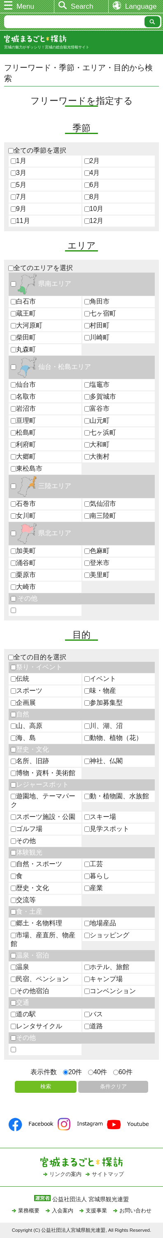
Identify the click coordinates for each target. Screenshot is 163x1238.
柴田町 (23, 337)
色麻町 (96, 550)
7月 (18, 196)
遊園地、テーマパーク (43, 800)
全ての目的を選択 (37, 657)
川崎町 (96, 337)
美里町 (96, 574)
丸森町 (23, 349)
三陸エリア (41, 485)
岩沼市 (23, 408)
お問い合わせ (135, 1210)
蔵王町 (23, 313)
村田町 (96, 325)
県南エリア (41, 283)
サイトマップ (108, 1174)
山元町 (96, 420)
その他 (24, 598)
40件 (97, 1071)
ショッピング (106, 935)
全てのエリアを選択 (40, 267)
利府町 (23, 444)
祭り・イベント (36, 666)
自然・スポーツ (36, 863)
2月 (92, 160)
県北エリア (41, 532)
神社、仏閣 (103, 760)
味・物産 (100, 690)
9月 (18, 208)
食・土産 (26, 911)
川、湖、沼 (103, 725)
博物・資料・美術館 (43, 772)
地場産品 (100, 923)
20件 (72, 1071)
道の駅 (23, 1014)
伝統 (20, 678)
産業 (93, 887)
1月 (18, 160)
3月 (18, 172)
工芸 (93, 863)
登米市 (96, 562)
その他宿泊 (30, 990)
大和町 (96, 444)
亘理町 (23, 420)
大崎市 (23, 586)
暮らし (96, 875)
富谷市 (96, 408)
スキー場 (100, 816)
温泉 (20, 966)
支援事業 (96, 1210)
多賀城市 (100, 396)
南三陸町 (100, 515)
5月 (18, 184)
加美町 (23, 550)
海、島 (23, 737)
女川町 (23, 515)
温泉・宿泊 (30, 955)
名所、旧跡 (30, 760)
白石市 (23, 301)
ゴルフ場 (26, 828)
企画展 (23, 702)
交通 (20, 1002)
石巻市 (23, 503)
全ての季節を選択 (37, 150)
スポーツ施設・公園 (43, 816)
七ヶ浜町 (100, 432)
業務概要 (29, 1210)
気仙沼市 (100, 503)
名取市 (23, 396)
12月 (94, 220)
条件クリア (113, 1086)
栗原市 (23, 574)
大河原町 (26, 325)
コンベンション (110, 990)
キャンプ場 (103, 978)
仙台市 (23, 384)
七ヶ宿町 (100, 313)
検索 (45, 1086)
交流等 (23, 899)
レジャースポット (40, 784)
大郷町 (23, 456)
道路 (93, 1026)
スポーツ (26, 690)
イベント (100, 678)
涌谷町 (23, 562)
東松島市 (26, 468)
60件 (123, 1071)
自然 (20, 714)
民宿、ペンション (40, 978)
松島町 (23, 432)
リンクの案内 (65, 1174)
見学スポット (106, 828)
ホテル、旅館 (106, 966)
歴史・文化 (30, 749)
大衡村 (96, 456)
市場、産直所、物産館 (43, 939)
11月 (20, 220)
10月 (94, 208)
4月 (92, 172)
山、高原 (26, 725)
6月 (92, 184)
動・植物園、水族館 (116, 796)
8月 (92, 196)
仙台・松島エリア (51, 366)
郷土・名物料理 (36, 923)
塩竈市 (96, 384)
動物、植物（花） (113, 737)
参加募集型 (103, 702)
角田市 (96, 301)
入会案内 (62, 1210)
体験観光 (26, 852)
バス (93, 1014)
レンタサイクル (36, 1026)
